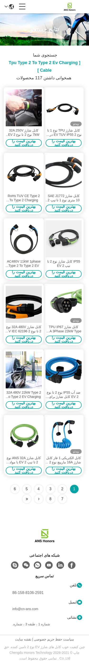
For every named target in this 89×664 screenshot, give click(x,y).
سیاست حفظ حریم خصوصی (54, 639)
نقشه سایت (23, 639)
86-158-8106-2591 (28, 593)
